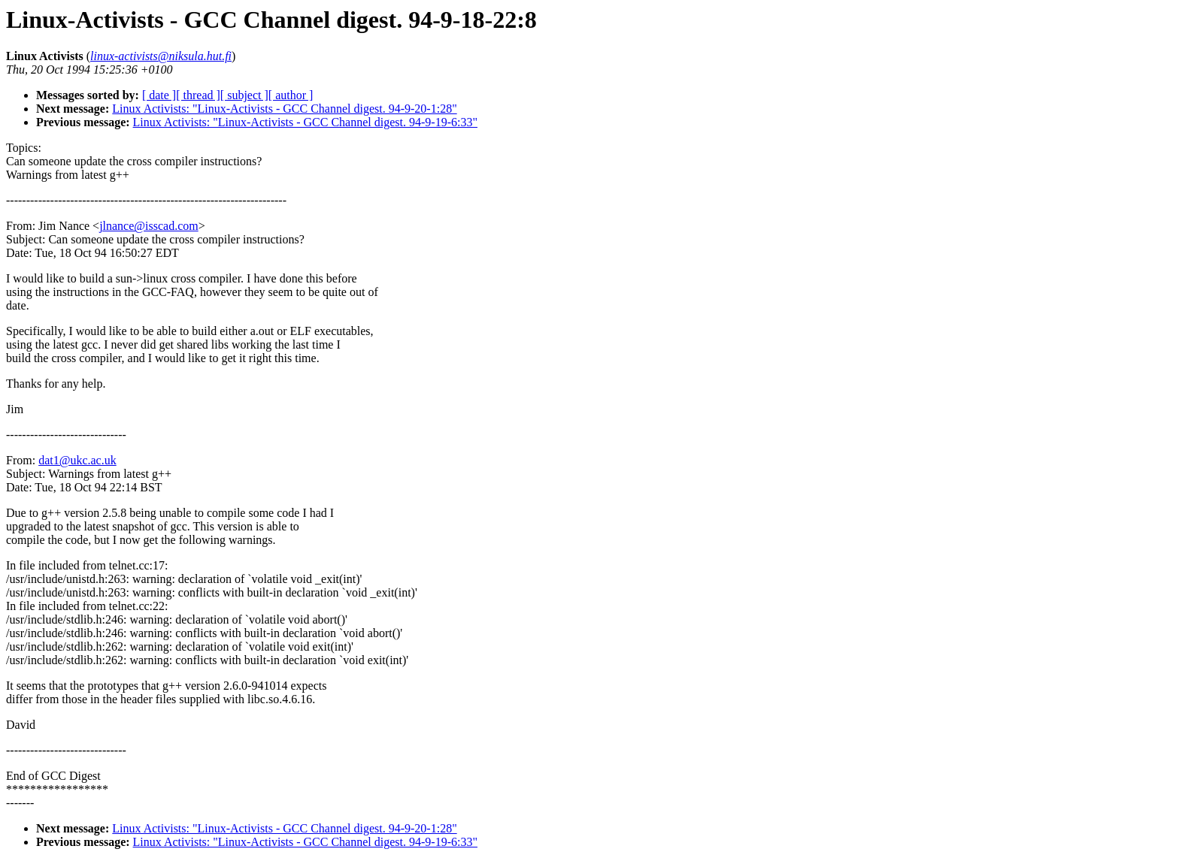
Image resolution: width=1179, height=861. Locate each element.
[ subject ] (244, 95)
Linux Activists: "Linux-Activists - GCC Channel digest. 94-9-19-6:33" (305, 122)
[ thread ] (198, 95)
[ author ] (291, 95)
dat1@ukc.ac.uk (77, 460)
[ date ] (159, 95)
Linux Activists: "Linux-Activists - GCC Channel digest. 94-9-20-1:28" (284, 108)
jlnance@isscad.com (149, 225)
